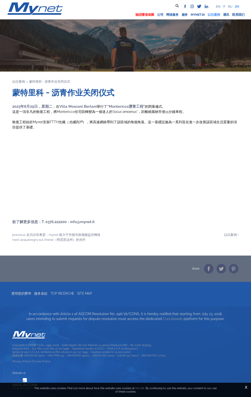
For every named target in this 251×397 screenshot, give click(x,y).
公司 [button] (160, 14)
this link (139, 388)
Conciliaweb (173, 319)
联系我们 (238, 14)
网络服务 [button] (172, 14)
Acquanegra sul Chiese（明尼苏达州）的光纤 (53, 240)
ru (230, 6)
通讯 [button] (226, 14)
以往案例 (214, 14)
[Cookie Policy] (41, 361)
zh (237, 6)
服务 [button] (185, 14)
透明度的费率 (21, 293)
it (224, 6)
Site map (84, 293)
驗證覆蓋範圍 (145, 14)
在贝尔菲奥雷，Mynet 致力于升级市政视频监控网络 (63, 235)
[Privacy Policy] (21, 361)
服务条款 (40, 293)
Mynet (196, 14)
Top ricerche (62, 293)
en (218, 6)
